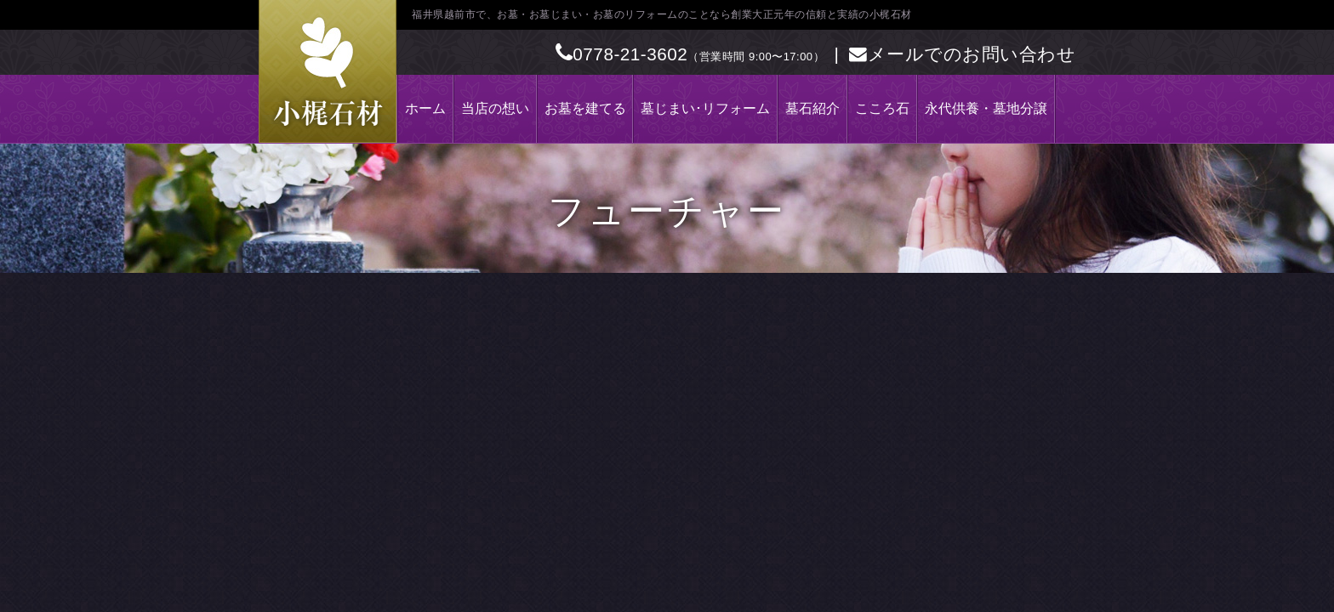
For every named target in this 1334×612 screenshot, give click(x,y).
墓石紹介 (812, 108)
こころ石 (882, 108)
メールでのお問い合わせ (962, 54)
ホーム (425, 108)
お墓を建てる (585, 108)
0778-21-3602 (622, 54)
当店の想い (495, 108)
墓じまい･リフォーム (705, 108)
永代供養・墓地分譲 (986, 108)
